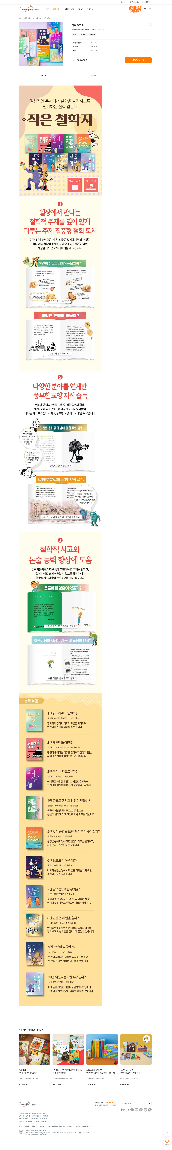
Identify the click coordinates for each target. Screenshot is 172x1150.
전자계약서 (42, 1126)
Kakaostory (141, 1110)
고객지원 (90, 9)
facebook (132, 1110)
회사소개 (123, 2)
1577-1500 (108, 1103)
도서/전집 (38, 18)
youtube (136, 1110)
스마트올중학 (146, 2)
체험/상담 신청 (138, 60)
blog (145, 1110)
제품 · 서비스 (57, 9)
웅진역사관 (125, 1110)
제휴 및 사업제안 (87, 1126)
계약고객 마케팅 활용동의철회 (56, 1126)
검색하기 (145, 9)
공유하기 (150, 25)
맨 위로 (167, 1133)
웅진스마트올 (134, 2)
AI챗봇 (167, 1142)
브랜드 (47, 9)
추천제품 (93, 75)
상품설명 (44, 75)
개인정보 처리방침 (24, 1126)
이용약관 (34, 1126)
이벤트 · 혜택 (69, 9)
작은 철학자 (47, 18)
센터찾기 (80, 9)
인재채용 (77, 1126)
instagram (150, 1110)
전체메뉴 (150, 9)
